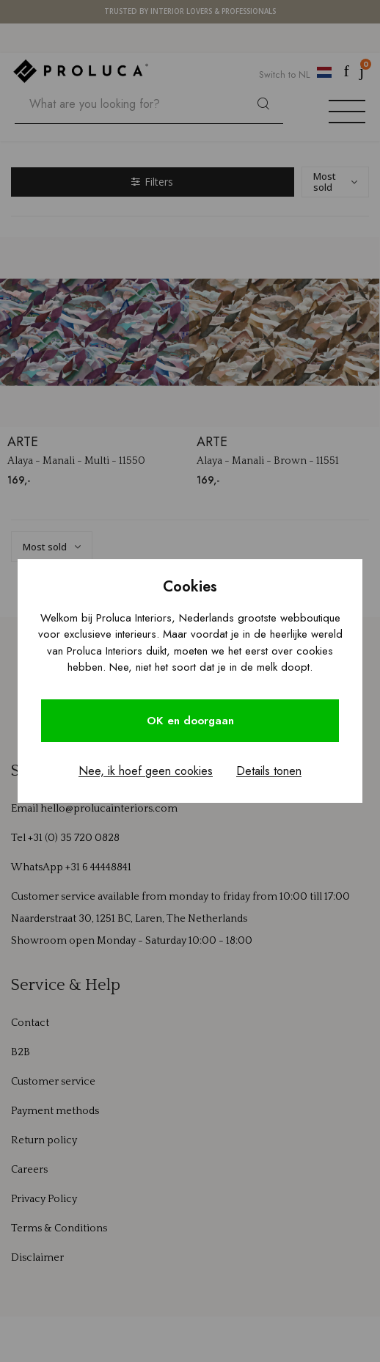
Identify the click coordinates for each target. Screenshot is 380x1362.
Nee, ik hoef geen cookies (145, 770)
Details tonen (269, 770)
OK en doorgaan (190, 721)
